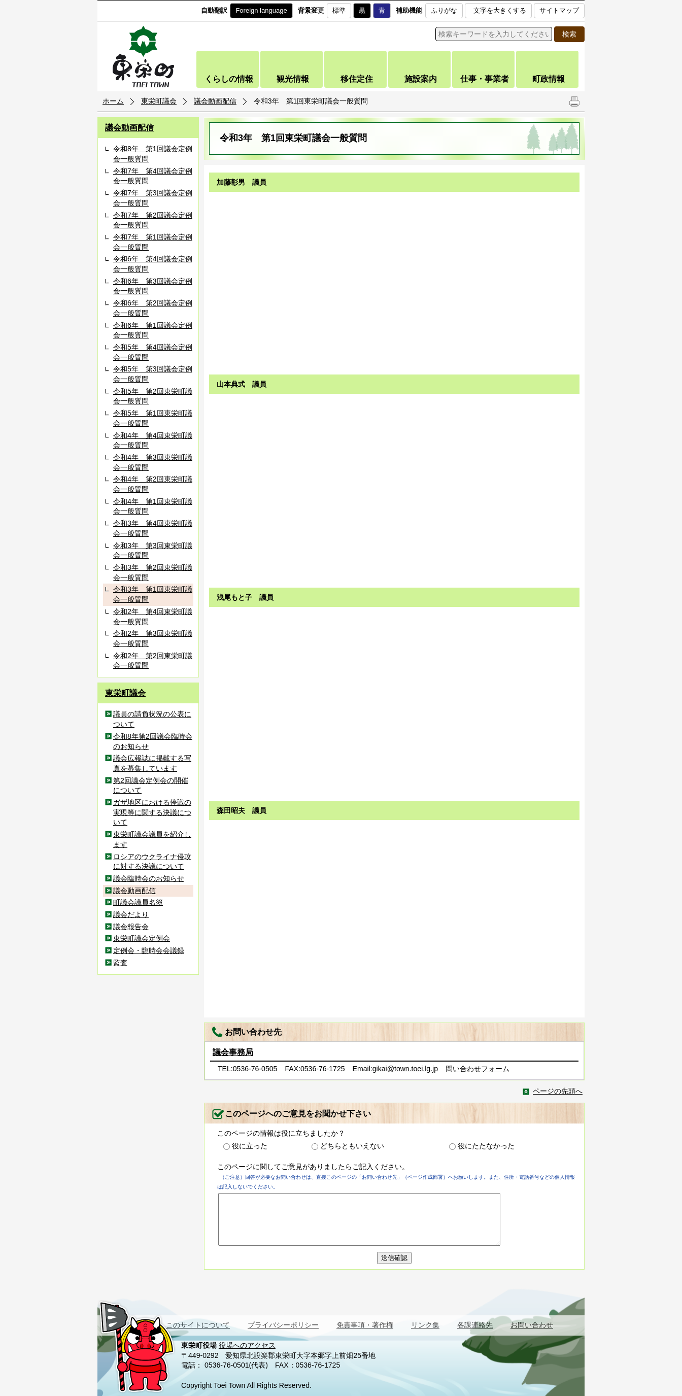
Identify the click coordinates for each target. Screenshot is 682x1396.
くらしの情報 (228, 79)
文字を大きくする (499, 10)
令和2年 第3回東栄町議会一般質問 (152, 638)
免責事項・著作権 (364, 1325)
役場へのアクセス (247, 1345)
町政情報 (548, 79)
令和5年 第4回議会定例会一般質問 (152, 352)
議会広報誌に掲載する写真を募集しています (152, 763)
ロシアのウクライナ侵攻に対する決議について (152, 862)
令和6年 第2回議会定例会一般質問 (152, 308)
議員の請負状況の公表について (152, 719)
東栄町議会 (159, 101)
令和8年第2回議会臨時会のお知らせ (152, 741)
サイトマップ (559, 10)
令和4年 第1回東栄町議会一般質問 (152, 506)
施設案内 (420, 79)
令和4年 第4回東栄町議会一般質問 (152, 440)
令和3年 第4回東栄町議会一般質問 (152, 528)
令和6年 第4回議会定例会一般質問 (152, 264)
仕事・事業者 (484, 79)
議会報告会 (131, 927)
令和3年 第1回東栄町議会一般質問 (152, 594)
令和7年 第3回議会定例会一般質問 (152, 198)
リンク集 (425, 1325)
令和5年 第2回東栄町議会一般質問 (152, 396)
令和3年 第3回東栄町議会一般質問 (152, 550)
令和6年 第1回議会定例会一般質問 (152, 330)
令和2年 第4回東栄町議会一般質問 (152, 616)
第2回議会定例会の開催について (150, 785)
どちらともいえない (352, 1146)
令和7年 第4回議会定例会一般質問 (152, 176)
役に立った (249, 1146)
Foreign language (261, 10)
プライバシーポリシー (283, 1325)
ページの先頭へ (558, 1091)
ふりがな (444, 10)
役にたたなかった (486, 1146)
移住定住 (356, 79)
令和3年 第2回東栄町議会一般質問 (152, 572)
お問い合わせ (531, 1325)
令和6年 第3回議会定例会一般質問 (152, 286)
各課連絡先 (475, 1325)
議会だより (131, 914)
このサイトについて (198, 1325)
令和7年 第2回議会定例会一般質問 (152, 220)
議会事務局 (233, 1052)
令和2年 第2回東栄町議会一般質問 (152, 661)
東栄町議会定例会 (141, 938)
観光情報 (293, 79)
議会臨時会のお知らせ (148, 878)
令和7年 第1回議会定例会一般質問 (152, 242)
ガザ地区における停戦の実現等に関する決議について (152, 812)
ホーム (113, 101)
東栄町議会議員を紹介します (152, 839)
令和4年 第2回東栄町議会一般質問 (152, 484)
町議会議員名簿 (138, 902)
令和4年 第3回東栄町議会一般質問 (152, 462)
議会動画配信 (215, 101)
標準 (339, 10)
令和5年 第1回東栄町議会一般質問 (152, 418)
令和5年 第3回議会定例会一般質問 (152, 374)
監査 (120, 963)
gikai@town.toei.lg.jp (405, 1069)
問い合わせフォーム (477, 1069)
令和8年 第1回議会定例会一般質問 (152, 154)
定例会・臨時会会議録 (148, 950)
